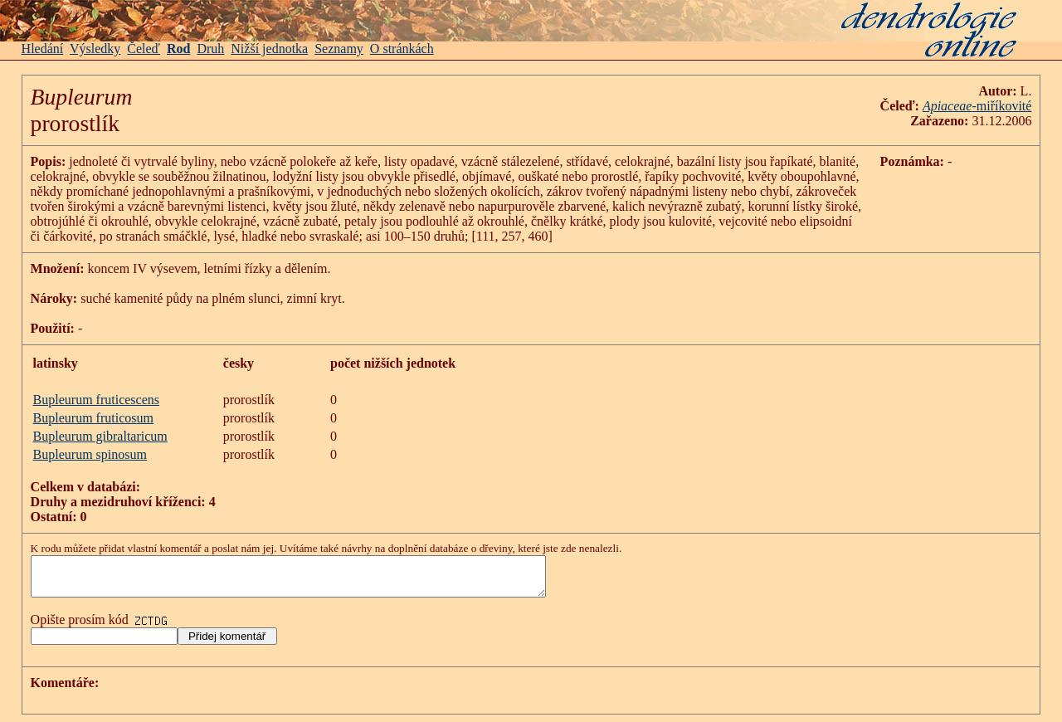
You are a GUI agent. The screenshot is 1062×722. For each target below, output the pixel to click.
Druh (210, 48)
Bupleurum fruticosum (93, 418)
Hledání (43, 48)
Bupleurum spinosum (90, 454)
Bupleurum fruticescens (96, 400)
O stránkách (402, 48)
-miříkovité (1001, 106)
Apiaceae (947, 106)
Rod (178, 48)
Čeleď (143, 48)
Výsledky (95, 48)
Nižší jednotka (269, 48)
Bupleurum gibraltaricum (100, 436)
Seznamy (338, 48)
